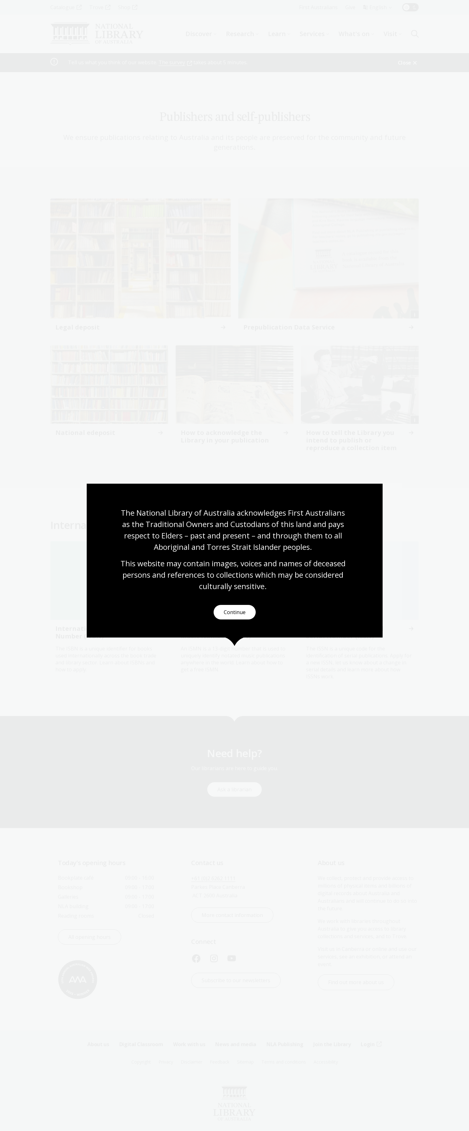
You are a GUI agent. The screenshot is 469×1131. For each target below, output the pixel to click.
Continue (235, 612)
